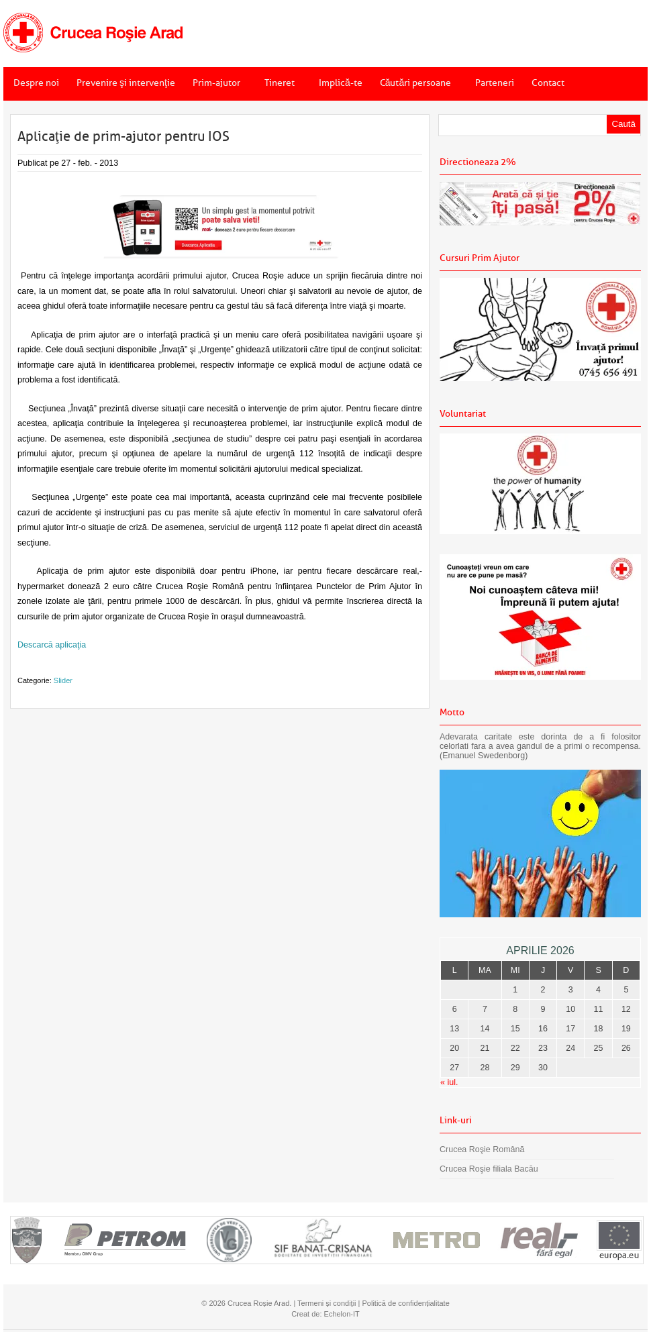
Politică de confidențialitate (406, 1303)
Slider (63, 680)
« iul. (449, 1082)
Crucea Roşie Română (482, 1149)
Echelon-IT (342, 1314)
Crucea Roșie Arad (258, 1303)
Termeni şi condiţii (326, 1303)
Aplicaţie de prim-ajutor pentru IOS (123, 136)
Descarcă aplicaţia (51, 645)
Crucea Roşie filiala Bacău (489, 1169)
